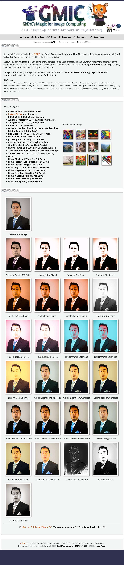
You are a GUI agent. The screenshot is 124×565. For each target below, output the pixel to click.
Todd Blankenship (48, 150)
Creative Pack (15, 111)
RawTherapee (33, 111)
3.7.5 (53, 42)
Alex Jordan (38, 122)
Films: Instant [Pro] (18, 164)
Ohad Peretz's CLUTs (18, 145)
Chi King (85, 72)
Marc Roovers (29, 114)
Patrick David (73, 72)
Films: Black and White (20, 159)
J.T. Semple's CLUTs (18, 139)
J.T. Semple (37, 139)
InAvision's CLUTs (17, 136)
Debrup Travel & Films (19, 128)
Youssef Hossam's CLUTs (20, 153)
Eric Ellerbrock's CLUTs (19, 133)
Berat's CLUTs (15, 125)
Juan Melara (36, 178)
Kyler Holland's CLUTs (19, 142)
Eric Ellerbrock (43, 133)
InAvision (35, 136)
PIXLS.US (12, 117)
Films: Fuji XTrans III (18, 167)
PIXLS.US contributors (32, 117)
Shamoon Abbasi (46, 147)
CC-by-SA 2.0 (50, 75)
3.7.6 (78, 42)
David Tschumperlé (65, 546)
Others (11, 156)
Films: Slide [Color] (17, 181)
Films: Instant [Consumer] (21, 161)
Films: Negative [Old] (19, 175)
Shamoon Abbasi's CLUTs (21, 147)
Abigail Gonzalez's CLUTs (21, 119)
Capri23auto (97, 72)
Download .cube (92, 527)
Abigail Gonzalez (46, 119)
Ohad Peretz (39, 145)
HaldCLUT (95, 64)
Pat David (41, 159)
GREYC (77, 546)
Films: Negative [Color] (19, 170)
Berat (29, 125)
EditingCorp (14, 131)
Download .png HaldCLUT (67, 527)
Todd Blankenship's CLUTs (21, 150)
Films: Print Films (17, 178)
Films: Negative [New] (19, 173)
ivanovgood (10, 75)
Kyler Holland (42, 142)
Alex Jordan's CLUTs (18, 122)
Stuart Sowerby (41, 167)
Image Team (100, 546)
